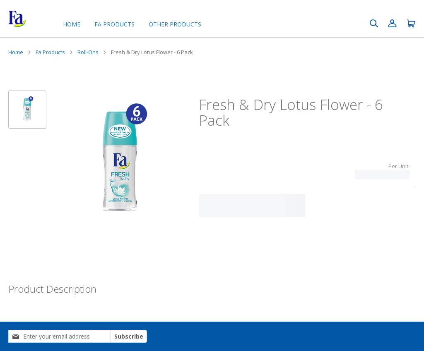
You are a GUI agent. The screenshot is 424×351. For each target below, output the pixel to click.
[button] (27, 110)
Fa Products (50, 52)
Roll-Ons (88, 52)
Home (71, 24)
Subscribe (128, 336)
